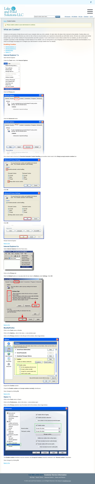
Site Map (32, 477)
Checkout (86, 16)
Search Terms (39, 477)
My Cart (80, 16)
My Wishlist (74, 16)
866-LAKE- (36, 475)
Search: (33, 17)
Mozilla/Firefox (9, 50)
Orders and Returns (60, 477)
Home (5, 21)
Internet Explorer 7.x (10, 47)
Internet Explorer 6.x (10, 48)
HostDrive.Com (67, 481)
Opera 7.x (8, 52)
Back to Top (7, 243)
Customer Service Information (55, 475)
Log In (91, 16)
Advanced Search (49, 477)
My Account (67, 16)
